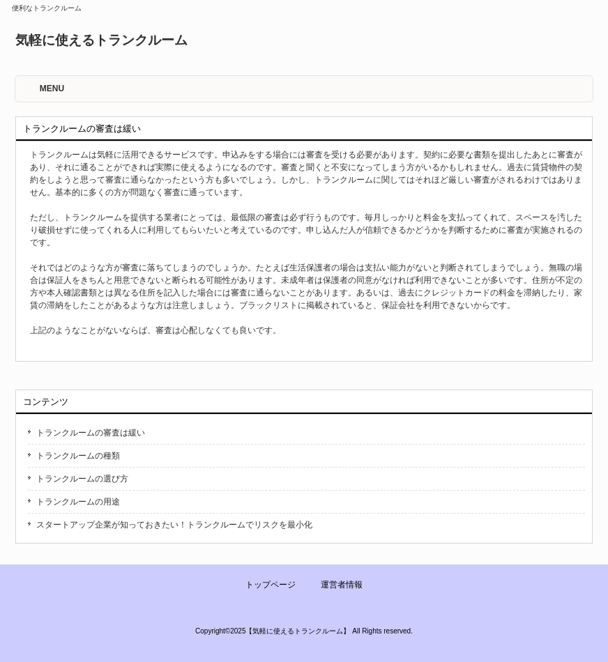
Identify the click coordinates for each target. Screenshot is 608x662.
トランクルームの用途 (78, 502)
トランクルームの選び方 (82, 479)
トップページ (270, 585)
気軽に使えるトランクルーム (101, 40)
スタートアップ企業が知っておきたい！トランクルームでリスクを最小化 (174, 525)
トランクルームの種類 (78, 456)
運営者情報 (342, 585)
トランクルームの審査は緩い (90, 433)
